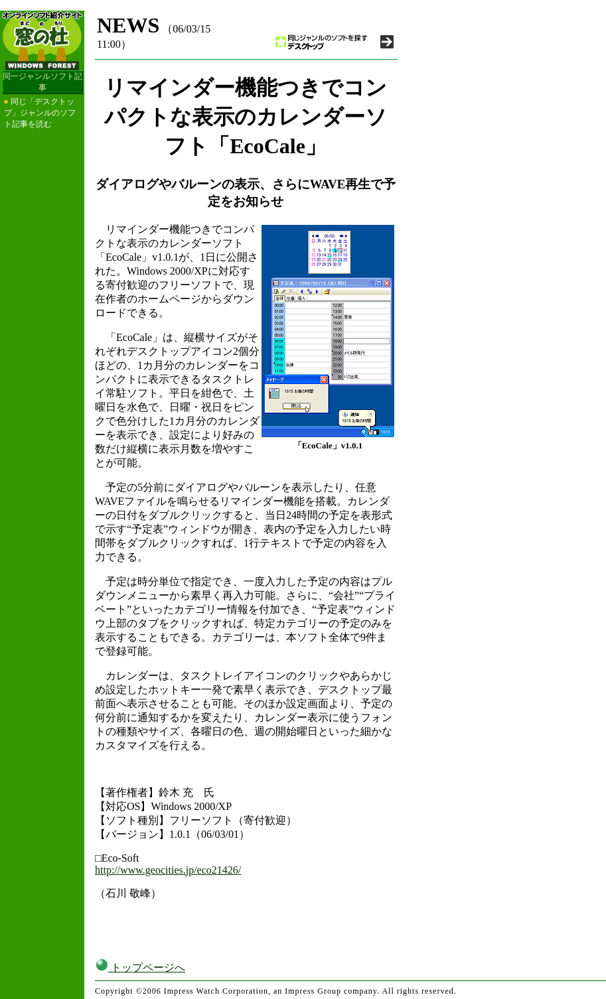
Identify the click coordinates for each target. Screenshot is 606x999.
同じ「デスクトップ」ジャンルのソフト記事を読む (40, 113)
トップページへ (140, 967)
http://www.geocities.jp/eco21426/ (168, 870)
